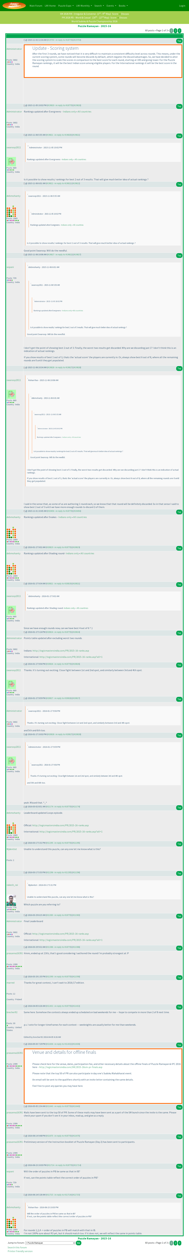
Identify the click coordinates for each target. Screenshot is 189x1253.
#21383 (76, 915)
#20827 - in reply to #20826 (58, 698)
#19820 (77, 105)
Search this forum (17, 1247)
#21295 (76, 842)
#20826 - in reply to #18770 (58, 663)
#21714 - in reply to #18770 (60, 1165)
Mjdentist (12, 849)
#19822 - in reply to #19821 (58, 183)
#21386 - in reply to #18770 (58, 947)
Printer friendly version (20, 1251)
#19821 (76, 134)
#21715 (76, 1194)
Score (115, 13)
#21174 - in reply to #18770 (58, 806)
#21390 (76, 976)
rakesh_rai (12, 884)
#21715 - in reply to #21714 (58, 1194)
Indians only (69, 111)
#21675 (76, 1135)
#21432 (76, 1005)
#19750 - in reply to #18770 (60, 39)
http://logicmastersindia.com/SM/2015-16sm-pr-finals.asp (70, 1067)
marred (10, 982)
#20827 (76, 698)
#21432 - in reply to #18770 (58, 1005)
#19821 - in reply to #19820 (58, 134)
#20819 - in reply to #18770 (58, 547)
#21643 (76, 1106)
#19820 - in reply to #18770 (60, 105)
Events (110, 5)
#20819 (76, 547)
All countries (84, 111)
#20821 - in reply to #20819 (58, 583)
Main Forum (36, 5)
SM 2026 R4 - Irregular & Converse (78, 13)
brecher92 (12, 1012)
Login (182, 5)
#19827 (77, 254)
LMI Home (51, 5)
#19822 (76, 183)
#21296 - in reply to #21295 (58, 872)
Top (179, 40)
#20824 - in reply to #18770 (58, 632)
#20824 (76, 632)
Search (98, 5)
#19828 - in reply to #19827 (60, 367)
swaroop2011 (14, 147)
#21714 (77, 1165)
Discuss (125, 13)
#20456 (77, 511)
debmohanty (13, 195)
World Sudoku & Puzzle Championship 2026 (94, 21)
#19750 (77, 39)
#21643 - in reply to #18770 (58, 1106)
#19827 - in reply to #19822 (60, 254)
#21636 (76, 1043)
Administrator (14, 48)
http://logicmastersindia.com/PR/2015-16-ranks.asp (61, 650)
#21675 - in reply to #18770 (58, 1135)
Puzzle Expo (65, 5)
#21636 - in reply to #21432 (58, 1043)
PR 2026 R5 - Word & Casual (76, 17)
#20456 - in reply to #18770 (60, 511)
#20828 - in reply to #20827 (60, 734)
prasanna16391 (15, 953)
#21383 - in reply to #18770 (58, 915)
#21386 (76, 947)
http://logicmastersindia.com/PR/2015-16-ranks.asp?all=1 (70, 656)
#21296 (76, 872)
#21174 (76, 806)
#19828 (77, 367)
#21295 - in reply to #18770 (58, 842)
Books (122, 5)
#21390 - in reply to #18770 (58, 976)
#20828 (77, 734)
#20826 (76, 663)
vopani (10, 267)
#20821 (76, 583)
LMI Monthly (83, 5)
